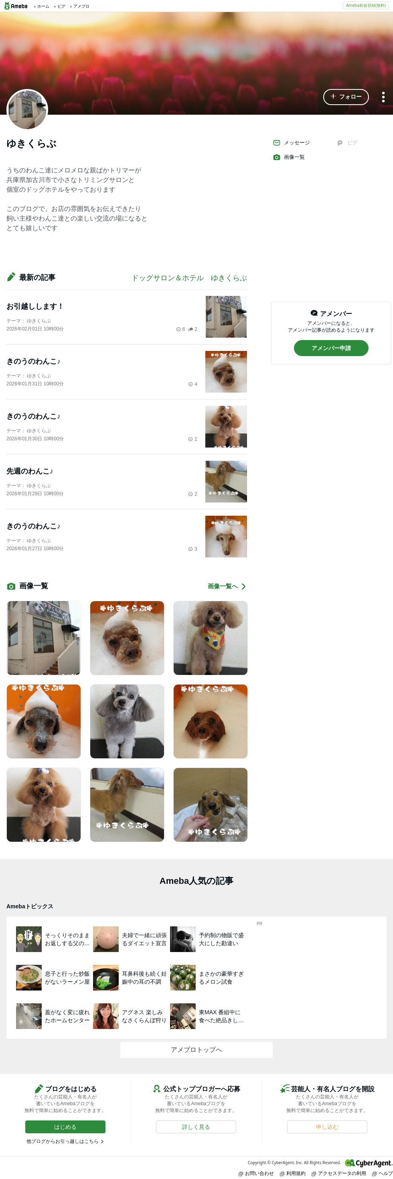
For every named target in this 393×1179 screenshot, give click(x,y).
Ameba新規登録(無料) (366, 5)
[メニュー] (383, 97)
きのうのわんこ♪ (33, 361)
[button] (346, 97)
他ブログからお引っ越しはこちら (62, 1141)
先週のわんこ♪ (29, 471)
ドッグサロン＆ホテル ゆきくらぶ (189, 278)
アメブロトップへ (196, 1049)
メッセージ (291, 143)
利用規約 (293, 1173)
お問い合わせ (256, 1173)
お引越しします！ (35, 306)
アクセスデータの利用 (339, 1173)
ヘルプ (382, 1173)
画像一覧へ (227, 586)
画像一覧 (289, 157)
